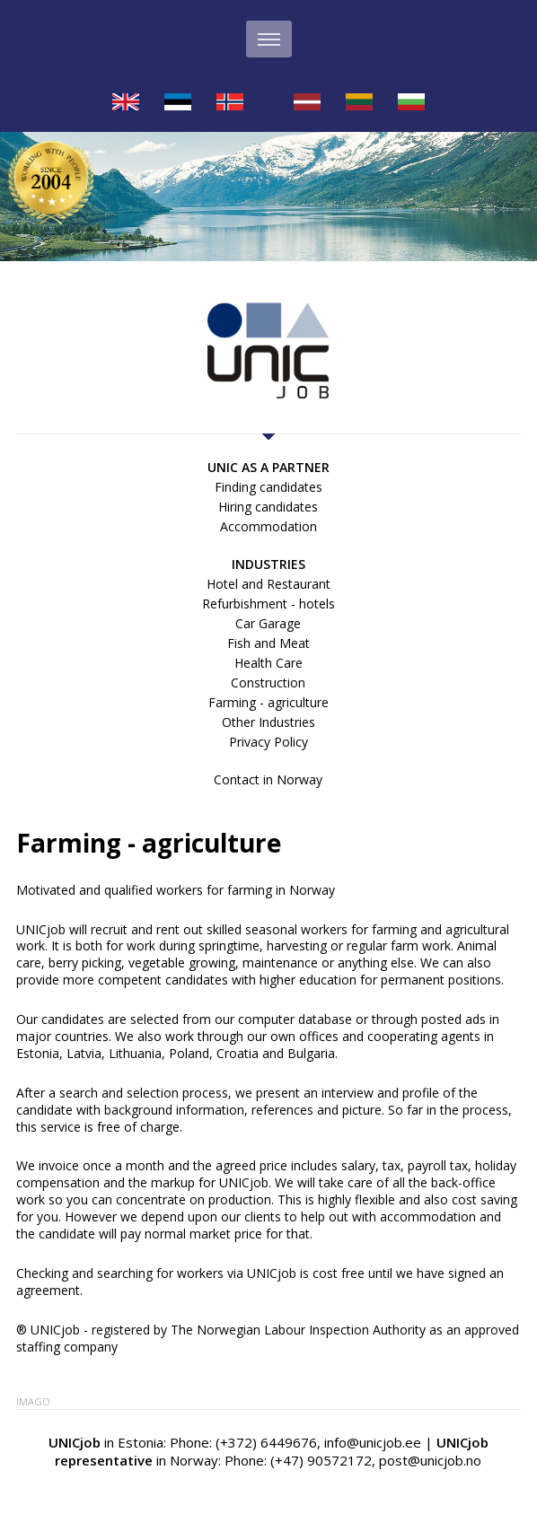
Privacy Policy (268, 741)
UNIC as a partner (268, 467)
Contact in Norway (268, 779)
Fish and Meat (268, 643)
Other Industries (268, 722)
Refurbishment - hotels (268, 603)
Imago (33, 1401)
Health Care (268, 662)
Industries (268, 564)
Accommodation (268, 526)
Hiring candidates (268, 506)
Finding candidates (268, 486)
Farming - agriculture (268, 702)
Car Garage (268, 623)
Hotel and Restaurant (268, 583)
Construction (268, 682)
